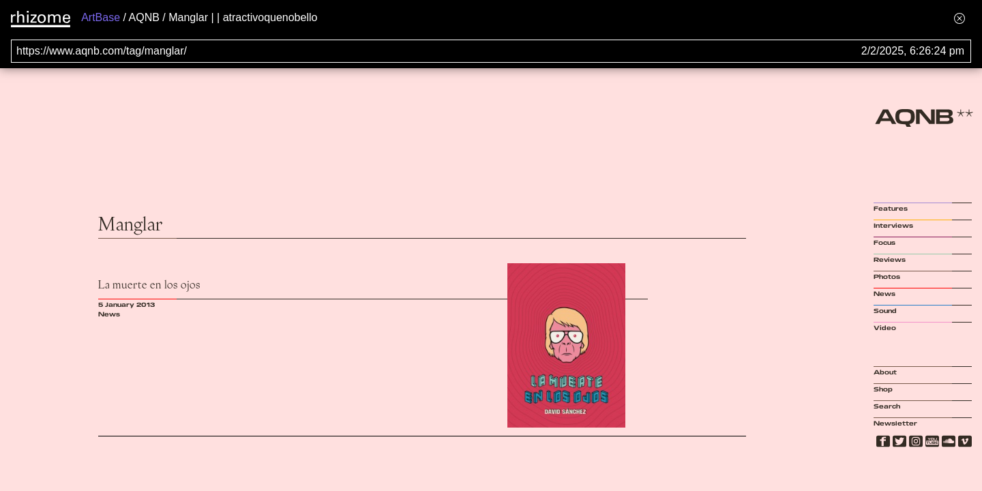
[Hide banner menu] (959, 18)
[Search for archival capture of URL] (491, 51)
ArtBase (100, 17)
